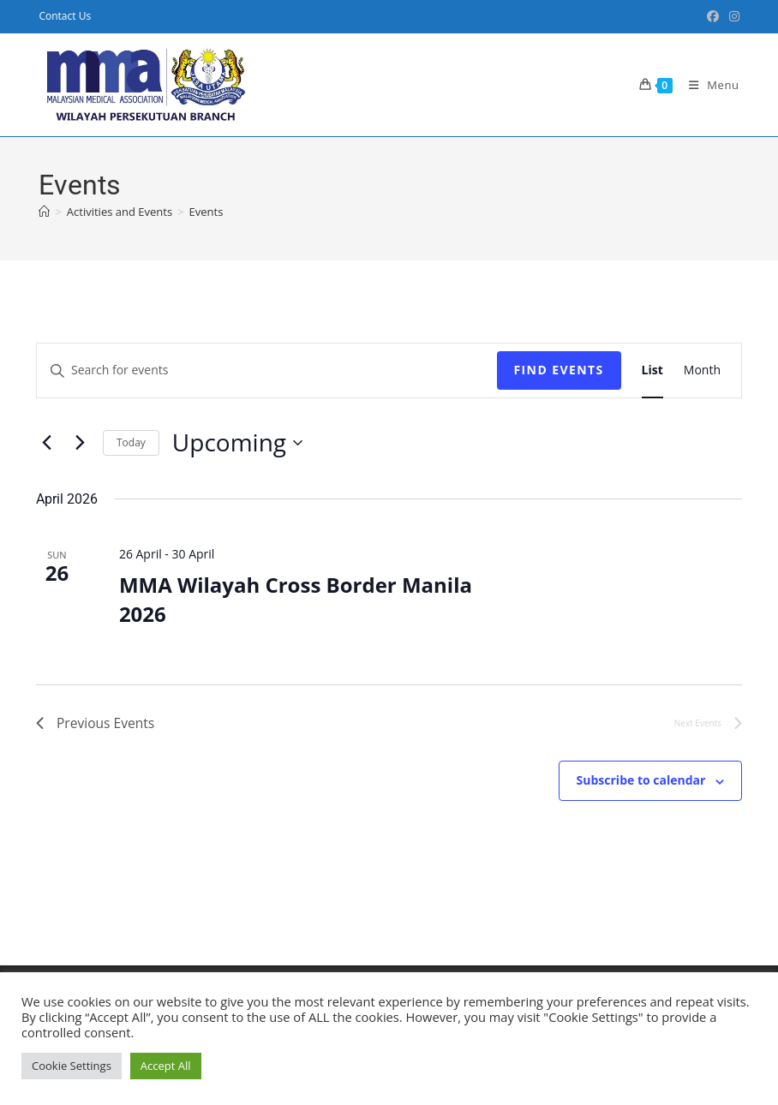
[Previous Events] (46, 443)
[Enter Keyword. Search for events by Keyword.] (267, 370)
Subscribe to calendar (641, 781)
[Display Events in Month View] (702, 370)
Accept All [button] (166, 1065)
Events (206, 211)
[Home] (44, 211)
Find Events (559, 369)
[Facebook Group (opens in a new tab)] (713, 16)
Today (131, 442)
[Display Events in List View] (652, 370)
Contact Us (65, 16)
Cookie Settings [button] (71, 1065)
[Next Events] (79, 443)
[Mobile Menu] (707, 85)
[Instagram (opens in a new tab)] (731, 16)
